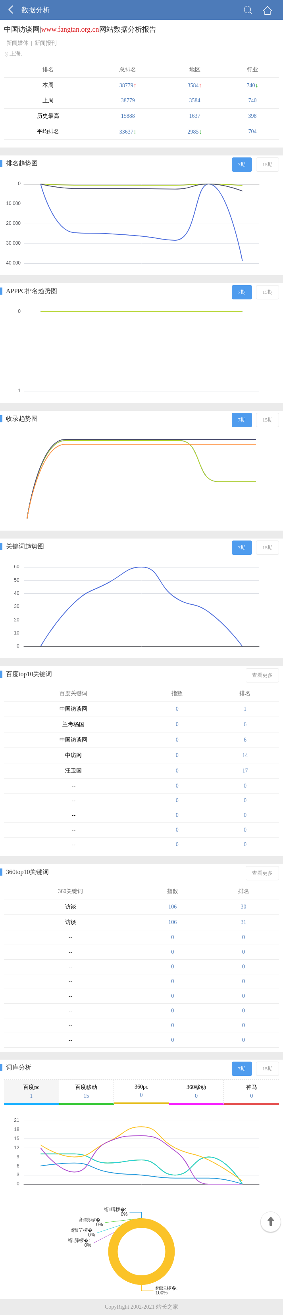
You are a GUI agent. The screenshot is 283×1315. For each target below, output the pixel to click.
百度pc (31, 1091)
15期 (267, 164)
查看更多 (262, 675)
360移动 (196, 1091)
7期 (242, 164)
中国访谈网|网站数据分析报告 (80, 29)
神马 (251, 1091)
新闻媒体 (17, 43)
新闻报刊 (46, 43)
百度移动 (86, 1091)
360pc (141, 1091)
